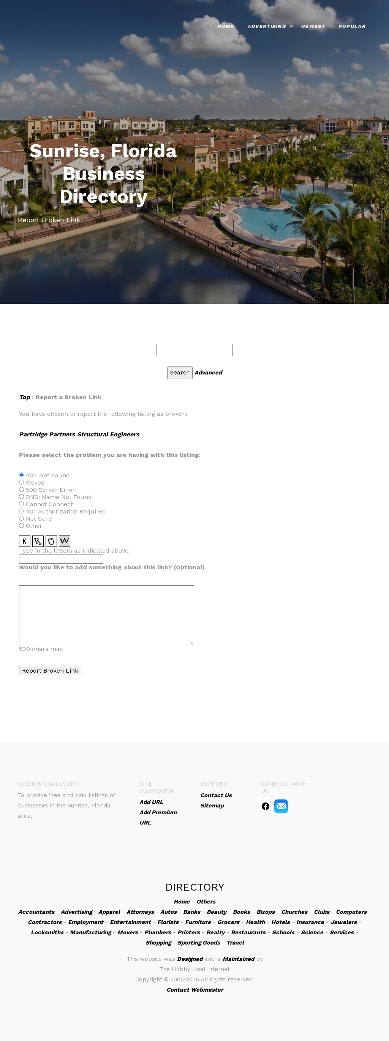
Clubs (321, 911)
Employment (85, 922)
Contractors (45, 922)
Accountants (36, 911)
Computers (351, 911)
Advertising (266, 25)
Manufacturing (90, 932)
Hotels (280, 922)
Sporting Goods (198, 942)
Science (312, 932)
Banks (191, 911)
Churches (294, 911)
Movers (127, 932)
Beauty (216, 911)
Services (342, 932)
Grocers (228, 922)
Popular (351, 25)
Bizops (265, 911)
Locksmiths (47, 932)
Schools (283, 932)
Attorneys (140, 911)
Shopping (158, 942)
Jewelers (343, 922)
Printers (188, 932)
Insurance (310, 922)
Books (241, 911)
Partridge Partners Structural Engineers (79, 434)
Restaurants (248, 932)
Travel (235, 942)
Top (24, 397)
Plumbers (157, 932)
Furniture (198, 922)
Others (205, 901)
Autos (168, 911)
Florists (168, 922)
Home (225, 25)
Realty (215, 932)
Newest (313, 25)
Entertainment (130, 922)
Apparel (109, 911)
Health (255, 922)
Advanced (208, 372)
